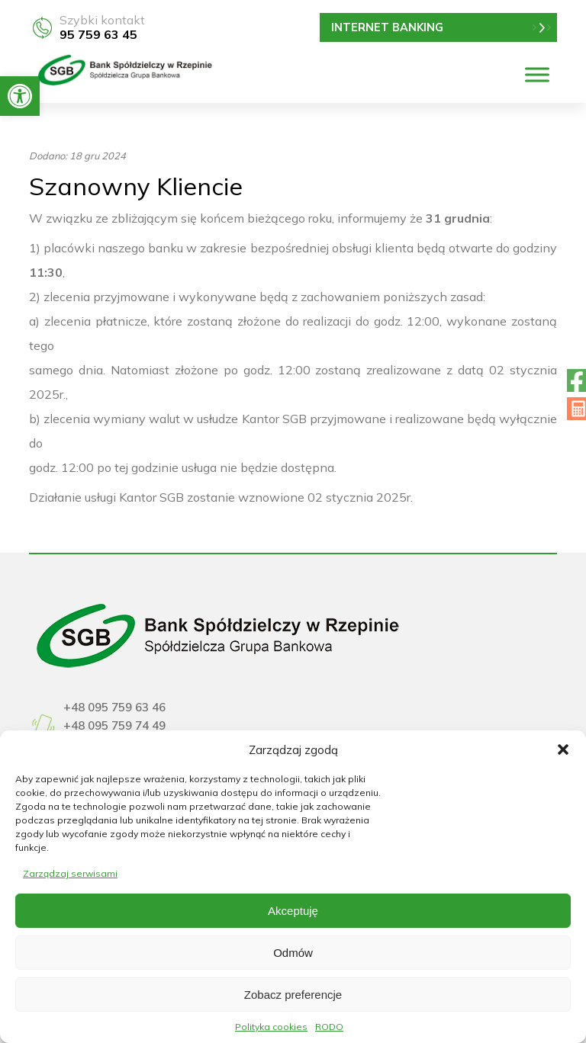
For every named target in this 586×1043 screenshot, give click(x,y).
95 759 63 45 (98, 34)
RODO (329, 1026)
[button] (20, 96)
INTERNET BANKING (387, 27)
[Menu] (537, 75)
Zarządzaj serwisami (70, 873)
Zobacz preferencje (293, 994)
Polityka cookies (271, 1026)
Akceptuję (293, 910)
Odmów (293, 952)
